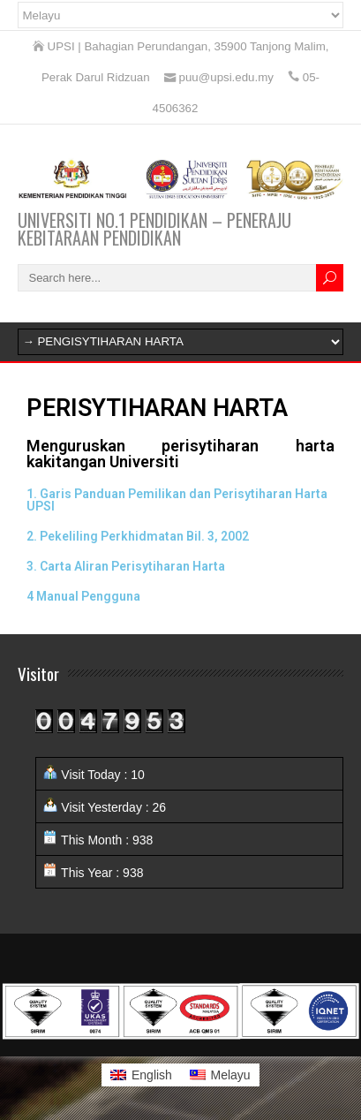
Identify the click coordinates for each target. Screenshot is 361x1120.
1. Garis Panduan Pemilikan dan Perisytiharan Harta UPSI (176, 500)
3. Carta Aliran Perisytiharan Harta (125, 566)
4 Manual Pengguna (83, 596)
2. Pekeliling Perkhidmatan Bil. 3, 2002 (137, 536)
